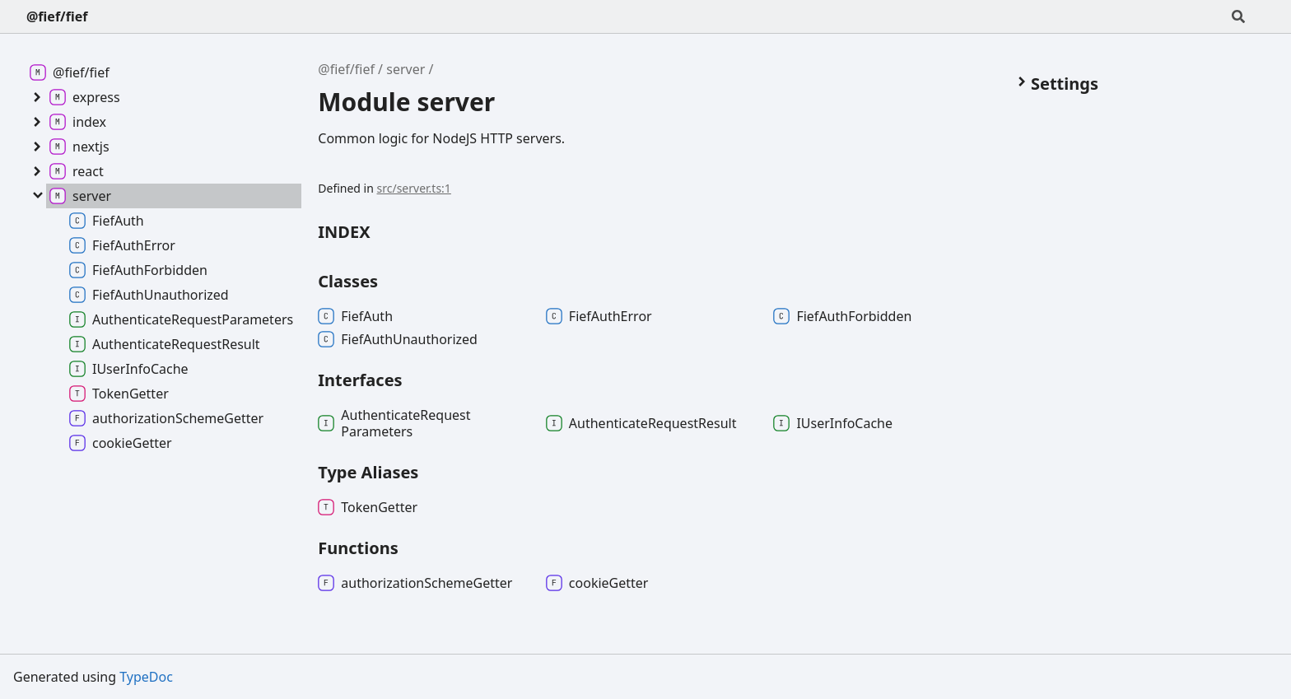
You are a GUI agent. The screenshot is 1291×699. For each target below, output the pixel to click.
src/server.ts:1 (414, 188)
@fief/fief (56, 16)
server (405, 69)
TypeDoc (146, 677)
